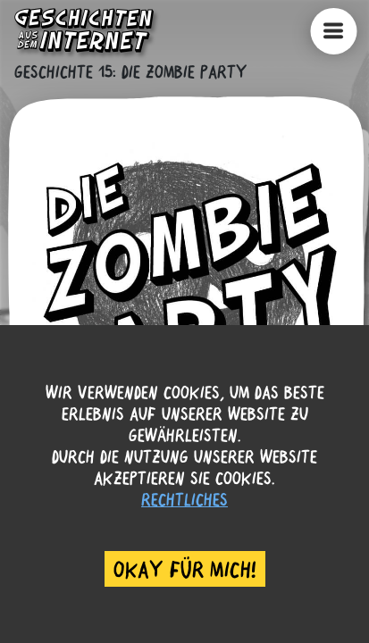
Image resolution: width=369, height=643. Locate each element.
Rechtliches (184, 499)
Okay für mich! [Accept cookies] (184, 569)
